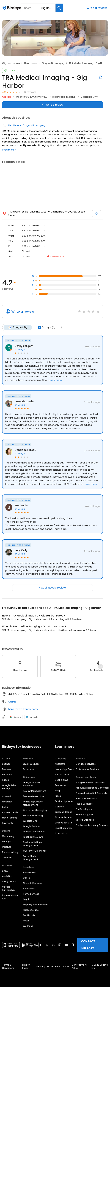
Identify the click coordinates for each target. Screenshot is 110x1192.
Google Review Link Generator (92, 792)
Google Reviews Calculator (90, 782)
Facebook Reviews (33, 836)
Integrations (9, 881)
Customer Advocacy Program (92, 824)
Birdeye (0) (46, 327)
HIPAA (58, 966)
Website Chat (30, 820)
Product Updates (64, 801)
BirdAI (5, 870)
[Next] (100, 666)
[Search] (59, 8)
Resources (60, 785)
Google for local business (31, 784)
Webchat (7, 801)
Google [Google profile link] (15, 716)
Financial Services (32, 883)
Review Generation (33, 796)
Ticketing (7, 857)
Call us (12, 701)
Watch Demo (62, 774)
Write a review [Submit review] (52, 105)
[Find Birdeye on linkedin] (53, 944)
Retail (26, 920)
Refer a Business (85, 819)
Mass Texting (9, 817)
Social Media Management (30, 857)
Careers (59, 806)
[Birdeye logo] (12, 8)
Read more (9, 149)
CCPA (66, 966)
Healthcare (30, 63)
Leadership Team (64, 769)
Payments (7, 822)
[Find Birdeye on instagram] (59, 944)
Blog (57, 790)
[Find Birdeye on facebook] (40, 944)
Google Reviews (31, 826)
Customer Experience (35, 850)
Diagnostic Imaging (53, 63)
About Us (60, 763)
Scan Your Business (86, 798)
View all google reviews (52, 587)
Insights (6, 846)
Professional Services (87, 769)
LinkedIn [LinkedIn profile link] (32, 716)
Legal (26, 899)
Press (58, 795)
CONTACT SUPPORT (88, 944)
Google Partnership (8, 888)
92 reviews (30, 92)
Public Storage (31, 909)
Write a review (97, 8)
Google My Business (34, 831)
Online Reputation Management (33, 803)
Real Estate (29, 915)
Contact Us (61, 833)
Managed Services (86, 763)
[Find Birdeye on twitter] (47, 944)
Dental (27, 877)
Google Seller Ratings (9, 787)
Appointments (10, 812)
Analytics (7, 875)
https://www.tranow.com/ (23, 709)
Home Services (31, 893)
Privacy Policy (26, 966)
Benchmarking (10, 852)
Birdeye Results (63, 822)
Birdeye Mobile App (10, 897)
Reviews (6, 769)
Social (5, 806)
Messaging (8, 836)
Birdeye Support (84, 814)
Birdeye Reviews (64, 817)
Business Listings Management (32, 844)
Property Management (35, 904)
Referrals (7, 774)
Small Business (31, 763)
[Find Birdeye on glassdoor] (73, 944)
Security (40, 966)
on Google (20, 349)
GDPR (50, 966)
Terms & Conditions (8, 966)
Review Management (34, 790)
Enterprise (28, 769)
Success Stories (63, 811)
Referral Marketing (33, 815)
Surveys (6, 841)
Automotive (29, 872)
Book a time (61, 779)
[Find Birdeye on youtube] (66, 944)
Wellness (28, 925)
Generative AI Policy (79, 966)
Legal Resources (64, 827)
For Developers (84, 808)
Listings (6, 763)
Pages (5, 779)
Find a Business (84, 803)
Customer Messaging (35, 810)
